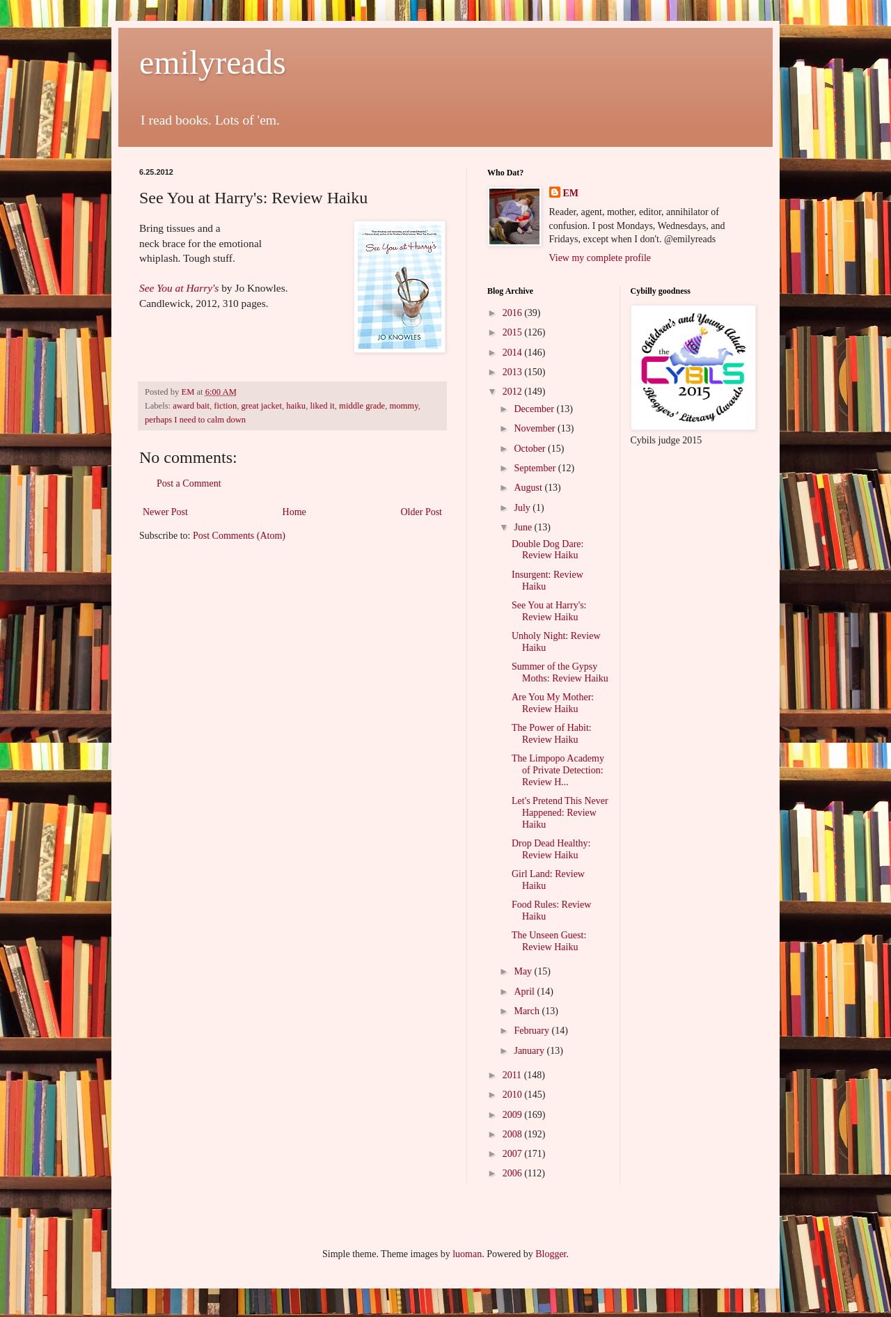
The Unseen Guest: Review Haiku (549, 941)
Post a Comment (189, 483)
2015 (514, 332)
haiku (296, 406)
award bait (191, 406)
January (530, 1051)
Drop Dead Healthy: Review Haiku (551, 849)
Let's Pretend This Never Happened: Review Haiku (560, 813)
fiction (225, 406)
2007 (514, 1154)
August (529, 487)
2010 (514, 1094)
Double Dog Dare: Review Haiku (547, 550)
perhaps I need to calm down (195, 420)
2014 (514, 352)
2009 (514, 1115)
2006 (514, 1173)
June (524, 527)
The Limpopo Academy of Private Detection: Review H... (558, 770)
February (532, 1030)
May (524, 971)
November (536, 428)
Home (294, 512)
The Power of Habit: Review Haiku (552, 734)
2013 (514, 372)
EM (571, 193)
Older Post (422, 512)
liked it (322, 406)
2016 (514, 313)
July (523, 508)
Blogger (550, 1254)
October (531, 448)
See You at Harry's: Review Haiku (549, 611)
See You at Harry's (179, 288)
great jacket (262, 406)
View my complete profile (600, 258)
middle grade (362, 406)
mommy (403, 406)
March (528, 1011)
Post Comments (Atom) (239, 535)
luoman (467, 1254)
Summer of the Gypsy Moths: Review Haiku (560, 672)
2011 (513, 1075)
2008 (514, 1134)
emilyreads (212, 62)
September (536, 468)
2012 (514, 391)
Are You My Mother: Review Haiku (553, 703)
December (535, 409)
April (525, 991)
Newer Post (165, 512)
